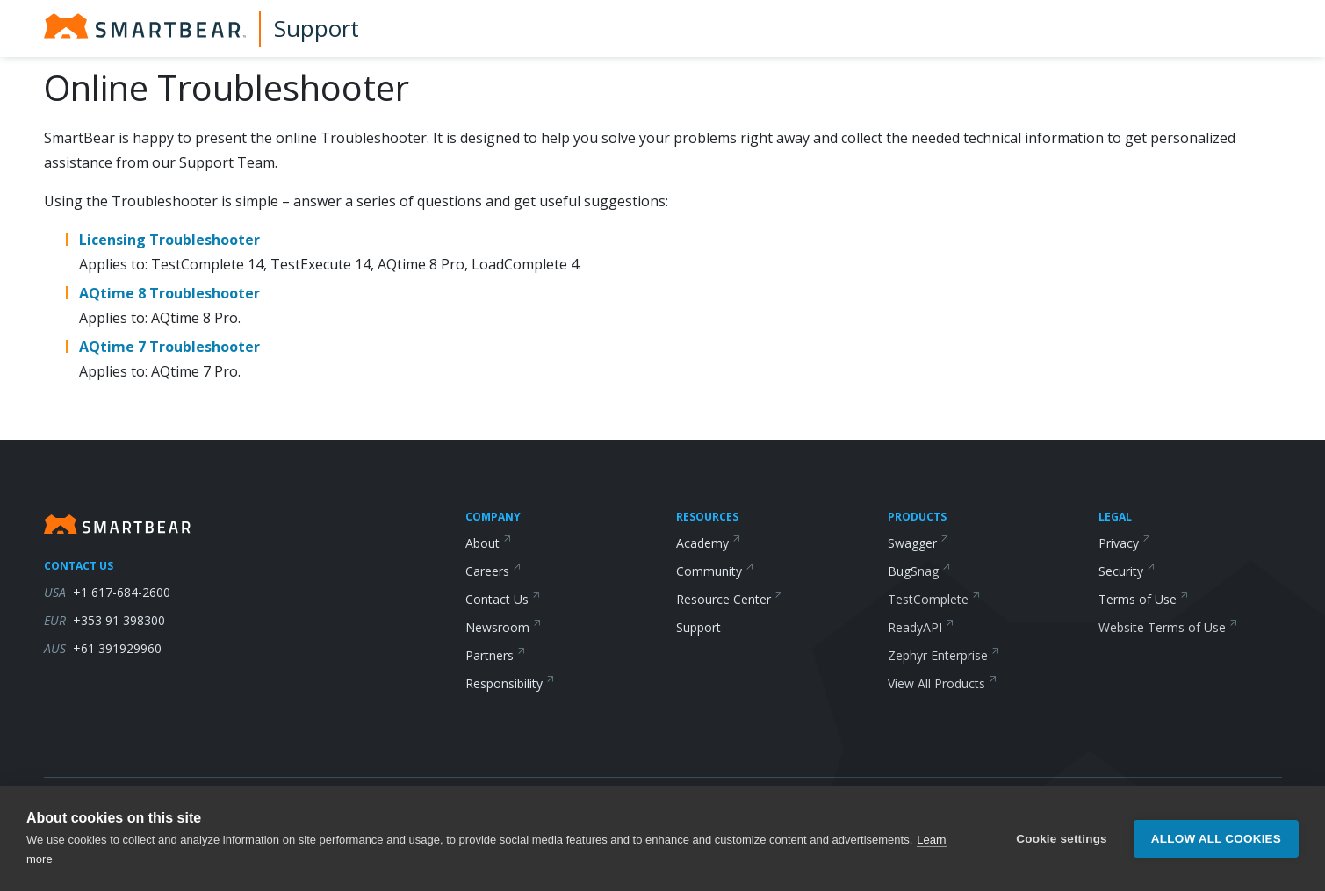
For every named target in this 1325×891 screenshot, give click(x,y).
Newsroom (503, 627)
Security (1127, 571)
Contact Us (503, 599)
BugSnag (919, 571)
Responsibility (510, 683)
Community (715, 571)
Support (316, 28)
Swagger (918, 543)
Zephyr (944, 655)
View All (942, 683)
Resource (729, 599)
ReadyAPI (921, 627)
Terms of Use (1143, 599)
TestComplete (934, 599)
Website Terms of (1168, 627)
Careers (493, 571)
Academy (708, 543)
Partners (495, 655)
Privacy (1124, 543)
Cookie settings (1061, 838)
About (488, 543)
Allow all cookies (1216, 838)
